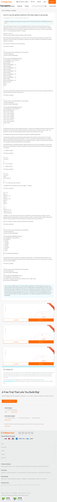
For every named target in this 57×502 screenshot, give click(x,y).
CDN (14, 466)
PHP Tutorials (43, 478)
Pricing (26, 6)
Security (47, 466)
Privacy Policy (14, 493)
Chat (6, 412)
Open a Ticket (8, 420)
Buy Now (41, 320)
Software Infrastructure (32, 472)
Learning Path (41, 472)
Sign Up (52, 1)
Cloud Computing (12, 478)
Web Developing (31, 478)
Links (29, 493)
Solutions (19, 6)
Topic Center (4, 478)
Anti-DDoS (18, 466)
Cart (33, 1)
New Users (48, 472)
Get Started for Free (9, 401)
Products (12, 6)
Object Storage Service (26, 466)
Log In (44, 1)
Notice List (24, 493)
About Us (8, 493)
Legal (19, 493)
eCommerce (35, 466)
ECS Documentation (11, 472)
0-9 (38, 485)
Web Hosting (41, 466)
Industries (18, 478)
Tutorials (37, 478)
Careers (3, 493)
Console (39, 1)
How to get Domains (21, 472)
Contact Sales (52, 6)
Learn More (15, 320)
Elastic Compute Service (6, 466)
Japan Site (3, 472)
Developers (24, 478)
